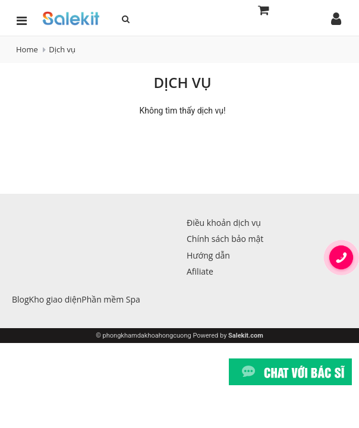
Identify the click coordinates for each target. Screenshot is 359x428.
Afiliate (200, 271)
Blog (20, 299)
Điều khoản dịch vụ (224, 222)
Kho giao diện (55, 299)
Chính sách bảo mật (225, 238)
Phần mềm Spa (110, 299)
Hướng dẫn (208, 255)
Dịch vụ (62, 49)
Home (27, 49)
